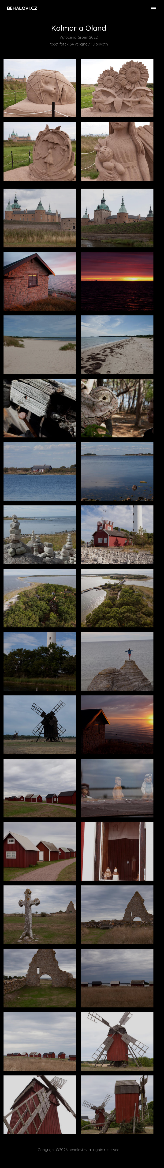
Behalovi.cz (22, 8)
